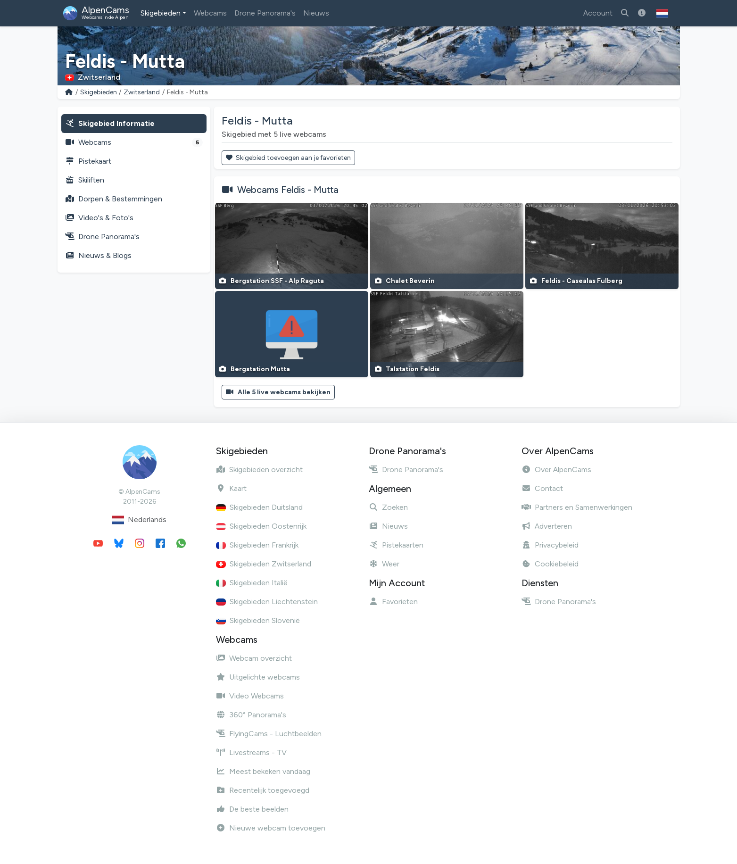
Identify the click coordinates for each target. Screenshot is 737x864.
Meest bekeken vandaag (263, 771)
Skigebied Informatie (110, 123)
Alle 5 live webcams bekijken (278, 392)
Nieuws (316, 12)
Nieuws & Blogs (98, 255)
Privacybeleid (550, 544)
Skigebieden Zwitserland (263, 563)
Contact (542, 488)
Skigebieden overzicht (259, 469)
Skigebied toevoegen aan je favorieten (288, 158)
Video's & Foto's (99, 217)
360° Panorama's (251, 714)
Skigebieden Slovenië (258, 620)
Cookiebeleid (550, 563)
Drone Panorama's (265, 12)
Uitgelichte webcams (258, 677)
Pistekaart (88, 161)
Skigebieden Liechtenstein (267, 601)
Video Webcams (250, 695)
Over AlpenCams (556, 469)
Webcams (210, 12)
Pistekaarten (396, 544)
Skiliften (84, 179)
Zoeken (388, 507)
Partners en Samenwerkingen (577, 507)
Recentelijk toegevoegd (262, 790)
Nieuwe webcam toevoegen (270, 827)
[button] (662, 13)
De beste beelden (252, 809)
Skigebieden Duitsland (259, 507)
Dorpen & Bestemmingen (113, 198)
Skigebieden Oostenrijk (261, 526)
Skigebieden (161, 12)
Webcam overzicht (254, 658)
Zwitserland (142, 92)
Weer (384, 563)
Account (598, 12)
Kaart (231, 488)
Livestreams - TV (251, 752)
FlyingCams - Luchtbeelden (269, 733)
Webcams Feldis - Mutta (288, 189)
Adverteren (547, 526)
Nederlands (139, 520)
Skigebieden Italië (252, 582)
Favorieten (393, 601)
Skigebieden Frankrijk (257, 544)
